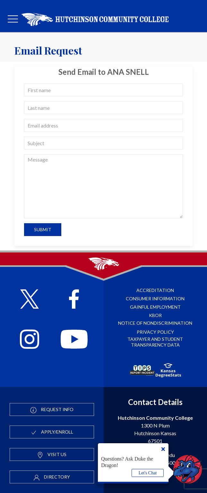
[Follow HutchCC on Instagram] (29, 340)
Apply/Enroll (51, 432)
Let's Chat (148, 473)
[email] (103, 125)
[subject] (103, 142)
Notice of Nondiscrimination (155, 323)
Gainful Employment (155, 307)
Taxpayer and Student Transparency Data (155, 342)
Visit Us (51, 455)
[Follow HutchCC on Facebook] (74, 300)
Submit (42, 229)
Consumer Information (155, 298)
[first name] (103, 90)
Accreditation (155, 290)
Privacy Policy (155, 332)
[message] (103, 186)
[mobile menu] (12, 19)
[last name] (103, 107)
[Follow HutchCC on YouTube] (74, 340)
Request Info (51, 410)
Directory (51, 477)
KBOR (155, 315)
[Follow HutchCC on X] (29, 300)
